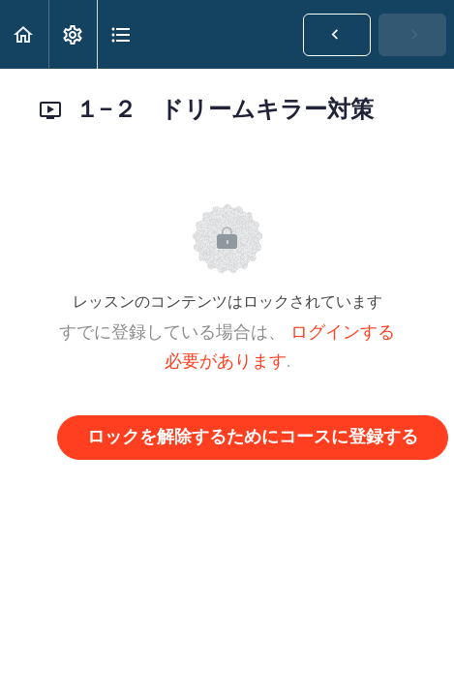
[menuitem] (72, 34)
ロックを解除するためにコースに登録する (252, 437)
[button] (24, 34)
